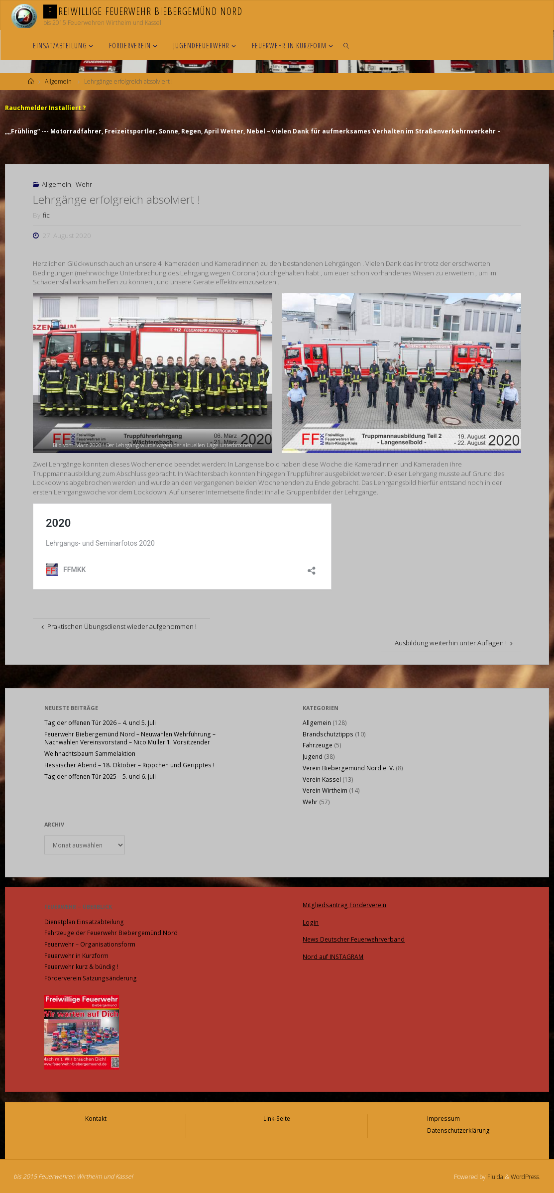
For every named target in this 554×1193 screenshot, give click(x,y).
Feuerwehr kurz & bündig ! (81, 966)
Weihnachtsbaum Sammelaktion (89, 753)
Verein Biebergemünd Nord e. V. (348, 767)
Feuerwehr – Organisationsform (89, 944)
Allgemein (58, 81)
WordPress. (525, 1175)
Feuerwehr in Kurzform (76, 955)
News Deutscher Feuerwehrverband (354, 937)
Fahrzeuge (317, 744)
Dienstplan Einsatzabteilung (84, 921)
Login (311, 921)
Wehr (84, 183)
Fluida (494, 1175)
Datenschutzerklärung (458, 1129)
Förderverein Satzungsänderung (90, 977)
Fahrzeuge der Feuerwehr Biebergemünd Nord (111, 932)
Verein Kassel (322, 779)
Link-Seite (276, 1117)
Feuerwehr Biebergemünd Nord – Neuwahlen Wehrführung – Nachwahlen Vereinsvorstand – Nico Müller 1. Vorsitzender (130, 737)
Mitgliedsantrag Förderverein (344, 904)
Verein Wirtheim (325, 790)
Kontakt (96, 1117)
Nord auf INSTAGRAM (333, 954)
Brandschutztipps (328, 733)
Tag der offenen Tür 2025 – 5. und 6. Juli (100, 776)
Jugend (313, 756)
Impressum (443, 1117)
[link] (346, 45)
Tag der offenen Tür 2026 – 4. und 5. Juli (100, 722)
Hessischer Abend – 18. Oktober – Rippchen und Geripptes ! (129, 764)
